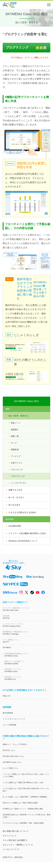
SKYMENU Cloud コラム (12, 762)
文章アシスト (17, 463)
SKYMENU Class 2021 (26, 401)
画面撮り (15, 429)
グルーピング (17, 469)
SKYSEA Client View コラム (13, 756)
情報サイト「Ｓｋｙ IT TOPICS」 (15, 744)
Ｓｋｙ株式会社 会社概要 (15, 840)
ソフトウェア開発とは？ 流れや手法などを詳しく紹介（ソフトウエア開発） (26, 775)
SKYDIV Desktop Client (26, 625)
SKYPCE (26, 617)
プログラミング (18, 476)
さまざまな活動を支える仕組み (22, 512)
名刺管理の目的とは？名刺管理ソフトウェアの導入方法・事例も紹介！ (26, 816)
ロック (14, 443)
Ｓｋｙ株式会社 (16, 857)
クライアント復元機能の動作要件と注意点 (27, 533)
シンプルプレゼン (19, 483)
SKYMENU (7, 648)
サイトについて (10, 836)
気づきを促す (14, 505)
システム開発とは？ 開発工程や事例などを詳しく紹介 (23, 783)
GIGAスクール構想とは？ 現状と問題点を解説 (20, 803)
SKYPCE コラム (9, 750)
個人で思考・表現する (18, 416)
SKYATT (26, 641)
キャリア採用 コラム (10, 768)
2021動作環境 (14, 526)
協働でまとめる (15, 490)
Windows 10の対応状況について (22, 541)
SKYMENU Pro (27, 678)
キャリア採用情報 (9, 725)
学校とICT (6, 696)
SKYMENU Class (27, 670)
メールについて (11, 849)
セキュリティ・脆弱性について (18, 845)
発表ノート (16, 423)
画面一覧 (15, 436)
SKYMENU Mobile (27, 662)
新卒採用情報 (8, 713)
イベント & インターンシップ (14, 719)
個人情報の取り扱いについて (15, 831)
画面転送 (15, 449)
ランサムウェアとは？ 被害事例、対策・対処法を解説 (23, 823)
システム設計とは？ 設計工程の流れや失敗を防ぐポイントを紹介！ (26, 789)
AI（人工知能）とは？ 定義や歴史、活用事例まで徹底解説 (25, 797)
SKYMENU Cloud (27, 654)
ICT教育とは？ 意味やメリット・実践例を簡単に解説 (23, 809)
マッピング (16, 456)
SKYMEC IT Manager (26, 633)
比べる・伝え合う (16, 497)
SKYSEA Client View (26, 609)
